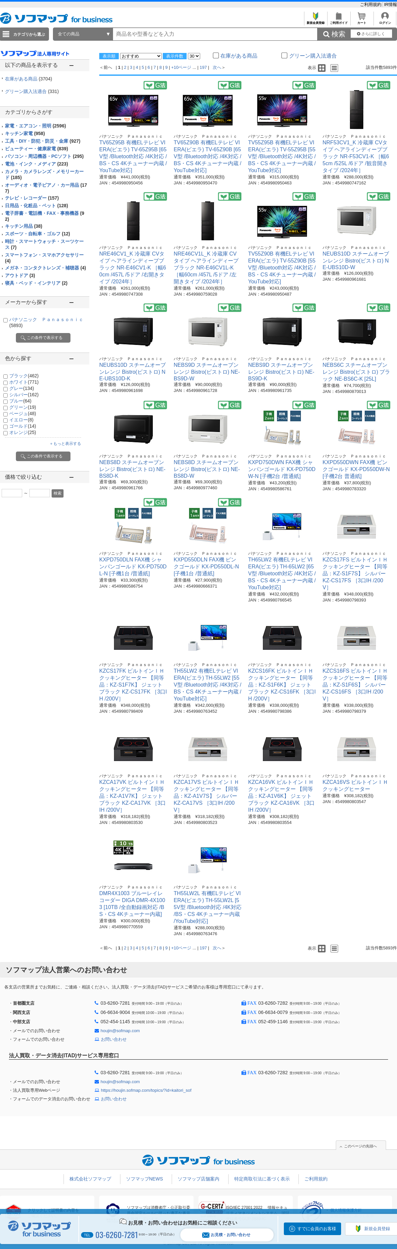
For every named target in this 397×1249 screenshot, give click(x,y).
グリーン (22, 407)
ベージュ (22, 413)
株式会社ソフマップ (90, 1178)
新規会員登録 (315, 21)
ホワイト (24, 382)
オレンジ (22, 432)
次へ (217, 67)
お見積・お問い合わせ (226, 1234)
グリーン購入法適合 (32, 91)
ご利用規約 (371, 4)
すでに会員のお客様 (316, 1228)
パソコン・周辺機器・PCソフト (44, 156)
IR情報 (390, 4)
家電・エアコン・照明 (35, 125)
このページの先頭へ (360, 1146)
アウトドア (20, 275)
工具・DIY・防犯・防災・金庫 (42, 141)
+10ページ (181, 67)
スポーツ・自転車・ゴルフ (37, 233)
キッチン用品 (23, 226)
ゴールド (22, 426)
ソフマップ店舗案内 (198, 1178)
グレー (21, 388)
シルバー (24, 394)
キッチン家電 (25, 133)
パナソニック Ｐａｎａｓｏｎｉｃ (131, 136)
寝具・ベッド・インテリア (36, 283)
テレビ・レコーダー (32, 198)
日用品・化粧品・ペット (36, 205)
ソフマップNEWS (144, 1178)
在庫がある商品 (28, 78)
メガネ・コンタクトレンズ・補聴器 (45, 267)
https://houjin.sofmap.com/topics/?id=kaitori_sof (146, 1090)
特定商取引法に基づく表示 (262, 1178)
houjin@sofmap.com (120, 1030)
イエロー (21, 419)
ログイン (385, 21)
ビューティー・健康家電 (36, 148)
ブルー (20, 401)
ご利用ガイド (338, 21)
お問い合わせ (114, 1039)
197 (203, 67)
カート (362, 21)
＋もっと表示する (65, 443)
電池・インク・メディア (36, 164)
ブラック (24, 375)
